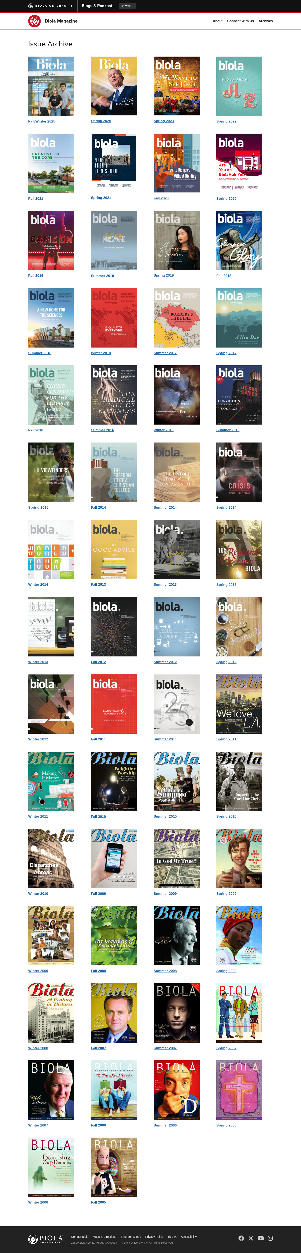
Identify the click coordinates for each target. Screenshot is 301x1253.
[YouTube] (261, 1238)
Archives (266, 21)
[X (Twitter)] (251, 1238)
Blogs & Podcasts (98, 5)
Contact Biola (79, 1236)
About (217, 21)
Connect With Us (240, 21)
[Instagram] (270, 1238)
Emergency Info (131, 1236)
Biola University (54, 6)
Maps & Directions (104, 1236)
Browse (127, 6)
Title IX (172, 1236)
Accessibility (189, 1236)
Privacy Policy (154, 1236)
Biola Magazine (61, 21)
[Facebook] (241, 1238)
